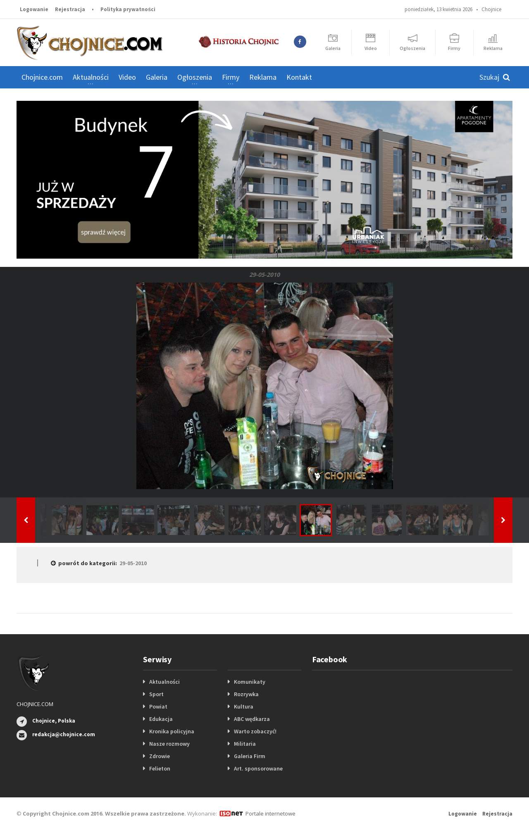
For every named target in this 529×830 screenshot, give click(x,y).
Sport (156, 694)
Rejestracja (70, 9)
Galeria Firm (249, 756)
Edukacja (161, 719)
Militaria (245, 743)
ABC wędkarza (252, 719)
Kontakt (299, 77)
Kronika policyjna (171, 731)
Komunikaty (249, 681)
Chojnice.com (42, 77)
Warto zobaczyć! (255, 731)
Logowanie (34, 9)
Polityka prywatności (127, 9)
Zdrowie (159, 756)
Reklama (262, 77)
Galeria (156, 77)
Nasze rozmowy (169, 743)
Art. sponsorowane (258, 768)
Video (127, 77)
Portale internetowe (270, 813)
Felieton (159, 768)
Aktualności (164, 681)
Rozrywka (246, 694)
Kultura (243, 706)
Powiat (158, 706)
